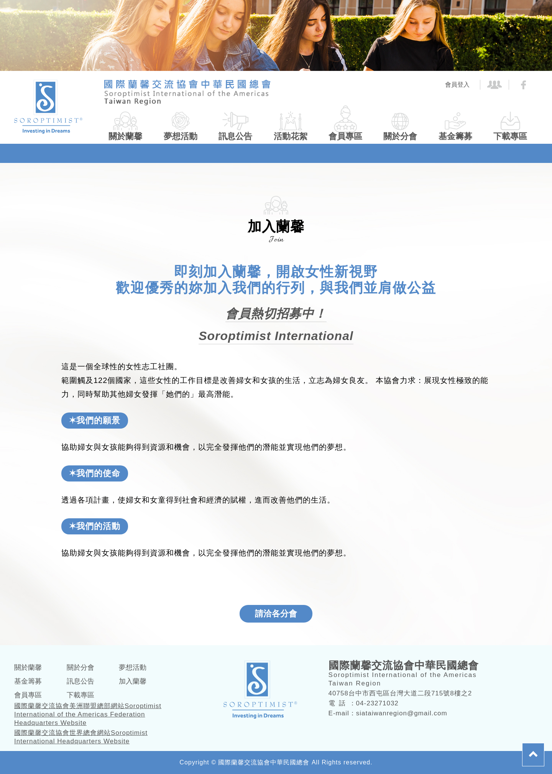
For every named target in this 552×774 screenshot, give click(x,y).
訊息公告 (235, 136)
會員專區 (345, 136)
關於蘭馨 (125, 136)
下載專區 (510, 136)
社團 (494, 85)
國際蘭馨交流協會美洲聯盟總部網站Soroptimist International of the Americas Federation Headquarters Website (87, 714)
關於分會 (400, 136)
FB (523, 85)
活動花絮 (290, 136)
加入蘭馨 (132, 681)
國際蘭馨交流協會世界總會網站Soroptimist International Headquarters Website (81, 737)
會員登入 (457, 84)
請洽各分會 (276, 613)
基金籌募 (455, 136)
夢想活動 (180, 136)
